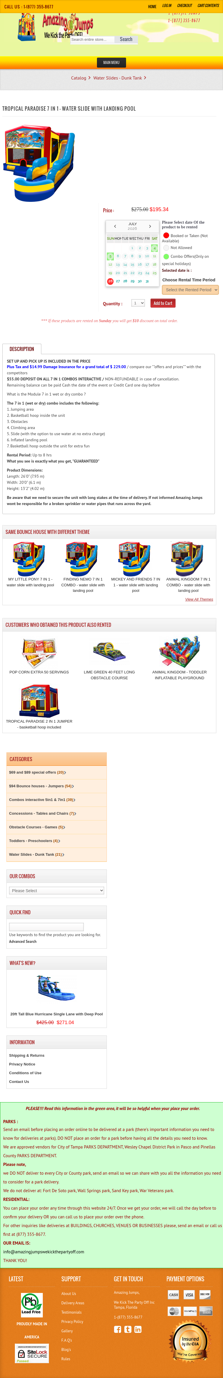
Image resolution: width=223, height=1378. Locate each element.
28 (125, 281)
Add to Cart (163, 303)
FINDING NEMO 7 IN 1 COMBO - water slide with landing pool (83, 585)
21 (125, 273)
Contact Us (19, 1081)
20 (118, 273)
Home (152, 6)
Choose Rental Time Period (188, 280)
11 (154, 256)
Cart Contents (208, 5)
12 (110, 264)
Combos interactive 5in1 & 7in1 (41, 799)
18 (154, 264)
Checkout (184, 5)
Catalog (78, 78)
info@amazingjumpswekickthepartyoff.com (43, 1252)
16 (139, 264)
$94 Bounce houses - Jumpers (40, 786)
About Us (68, 1293)
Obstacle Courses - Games (36, 827)
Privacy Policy (72, 1321)
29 (132, 281)
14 (125, 264)
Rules (65, 1358)
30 (140, 281)
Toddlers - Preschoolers (33, 841)
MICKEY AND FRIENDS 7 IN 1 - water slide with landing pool (135, 585)
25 (154, 273)
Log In (166, 5)
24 (147, 273)
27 (118, 281)
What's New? (23, 962)
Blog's (66, 1349)
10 (147, 256)
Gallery (67, 1330)
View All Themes (199, 599)
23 (140, 273)
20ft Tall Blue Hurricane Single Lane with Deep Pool (56, 1014)
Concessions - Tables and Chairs (41, 813)
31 (147, 281)
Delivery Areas (72, 1303)
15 (132, 264)
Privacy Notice (22, 1064)
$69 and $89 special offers (36, 772)
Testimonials (71, 1312)
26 (110, 281)
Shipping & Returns (26, 1055)
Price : (108, 210)
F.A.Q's (66, 1340)
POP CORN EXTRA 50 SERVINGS (39, 672)
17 (147, 264)
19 (110, 273)
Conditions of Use (25, 1073)
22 (132, 273)
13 (117, 264)
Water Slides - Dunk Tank (117, 78)
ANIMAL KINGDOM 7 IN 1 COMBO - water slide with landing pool (188, 585)
